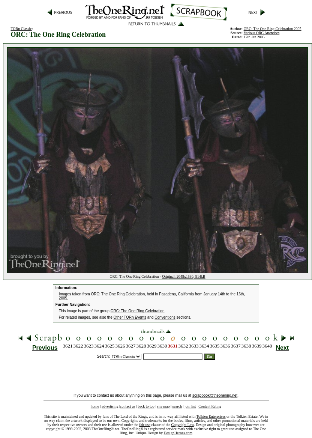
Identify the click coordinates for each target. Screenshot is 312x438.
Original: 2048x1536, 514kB (183, 276)
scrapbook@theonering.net (214, 395)
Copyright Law (182, 425)
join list (190, 406)
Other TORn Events (130, 317)
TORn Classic (21, 29)
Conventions (165, 317)
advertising (110, 406)
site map (163, 406)
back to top (146, 406)
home (95, 406)
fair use (144, 425)
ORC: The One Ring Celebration (138, 311)
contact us (127, 406)
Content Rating (209, 406)
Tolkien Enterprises (211, 416)
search (177, 406)
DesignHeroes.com (178, 433)
